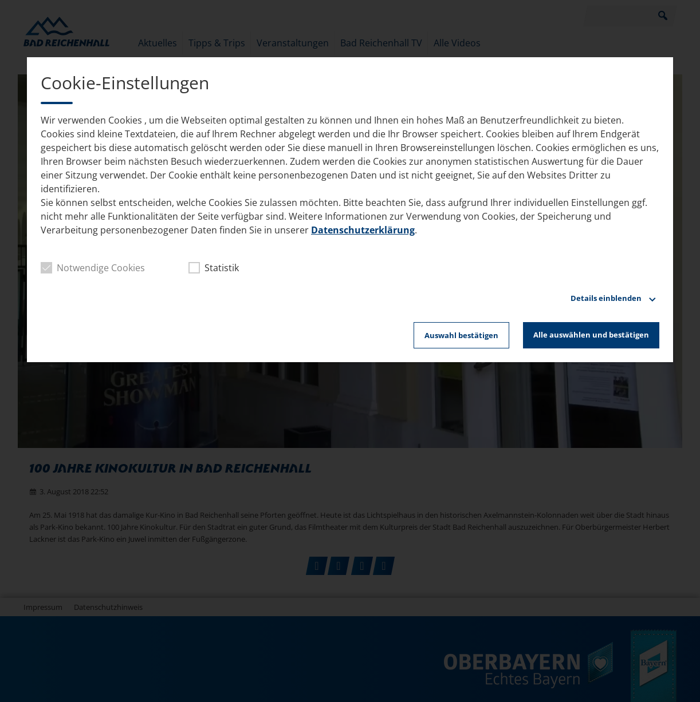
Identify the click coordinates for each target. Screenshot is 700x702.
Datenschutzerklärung (363, 230)
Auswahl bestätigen (461, 335)
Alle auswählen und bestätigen (591, 335)
